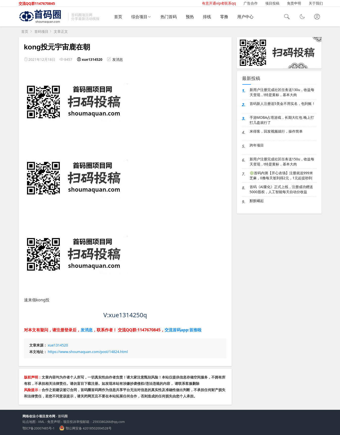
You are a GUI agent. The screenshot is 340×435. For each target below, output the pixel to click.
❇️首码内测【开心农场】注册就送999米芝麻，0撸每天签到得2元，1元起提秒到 (281, 175)
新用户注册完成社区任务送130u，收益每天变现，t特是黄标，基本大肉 (282, 92)
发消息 (117, 59)
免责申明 (294, 3)
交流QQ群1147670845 (37, 3)
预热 (190, 16)
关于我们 (316, 3)
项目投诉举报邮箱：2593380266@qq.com (94, 422)
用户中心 (245, 16)
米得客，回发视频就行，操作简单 (276, 131)
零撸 (224, 16)
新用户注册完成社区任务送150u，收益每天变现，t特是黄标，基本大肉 (282, 161)
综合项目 (139, 16)
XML (41, 422)
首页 (118, 16)
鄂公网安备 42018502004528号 (89, 428)
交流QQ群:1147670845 (139, 330)
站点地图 (29, 422)
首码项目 (41, 31)
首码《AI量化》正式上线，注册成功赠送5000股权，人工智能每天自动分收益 (281, 189)
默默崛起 (257, 200)
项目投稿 (272, 3)
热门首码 (169, 16)
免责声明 (53, 422)
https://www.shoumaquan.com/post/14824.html (88, 351)
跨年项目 (257, 145)
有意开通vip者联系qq (219, 3)
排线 (207, 16)
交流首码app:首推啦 (183, 330)
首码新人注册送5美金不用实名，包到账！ (282, 103)
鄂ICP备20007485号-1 (38, 428)
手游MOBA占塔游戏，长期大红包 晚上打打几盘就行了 (282, 120)
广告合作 (251, 3)
